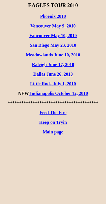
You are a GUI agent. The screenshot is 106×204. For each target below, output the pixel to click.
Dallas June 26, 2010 (53, 74)
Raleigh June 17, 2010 (53, 64)
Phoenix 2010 (53, 16)
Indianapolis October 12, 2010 (58, 93)
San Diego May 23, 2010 (53, 45)
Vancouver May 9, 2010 (53, 26)
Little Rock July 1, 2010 (53, 83)
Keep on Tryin (53, 122)
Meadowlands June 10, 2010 (53, 54)
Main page (53, 131)
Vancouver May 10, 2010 (53, 35)
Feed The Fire (53, 112)
